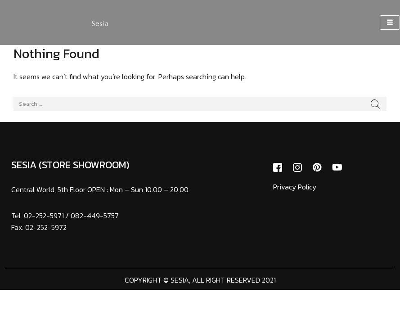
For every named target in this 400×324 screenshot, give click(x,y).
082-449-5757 (95, 215)
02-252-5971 (44, 215)
